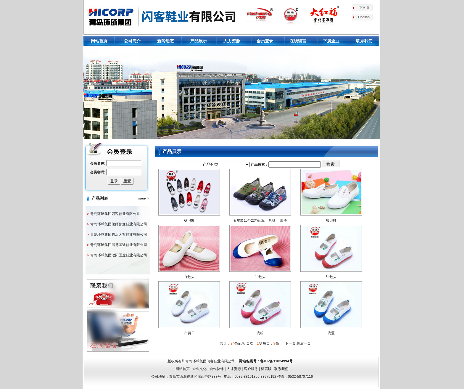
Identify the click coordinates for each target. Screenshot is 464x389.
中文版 (364, 8)
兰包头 (260, 277)
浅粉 (260, 333)
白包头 (189, 277)
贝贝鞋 (331, 220)
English (364, 17)
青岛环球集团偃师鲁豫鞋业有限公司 (118, 224)
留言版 (266, 369)
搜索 (330, 164)
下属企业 (331, 40)
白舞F (189, 333)
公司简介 (132, 40)
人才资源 (234, 369)
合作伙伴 (217, 369)
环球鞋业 (162, 16)
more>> (143, 198)
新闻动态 (165, 40)
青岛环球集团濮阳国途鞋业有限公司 (118, 255)
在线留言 (298, 40)
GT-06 (189, 220)
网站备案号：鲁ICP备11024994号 (265, 361)
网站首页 (99, 40)
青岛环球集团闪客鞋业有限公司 (115, 214)
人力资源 (231, 40)
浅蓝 (331, 333)
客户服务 (251, 369)
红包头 (331, 277)
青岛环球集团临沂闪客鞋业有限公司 (118, 234)
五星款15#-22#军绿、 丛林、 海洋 (260, 220)
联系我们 (364, 40)
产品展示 (198, 40)
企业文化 (199, 369)
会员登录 (265, 40)
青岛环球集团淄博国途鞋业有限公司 (118, 245)
